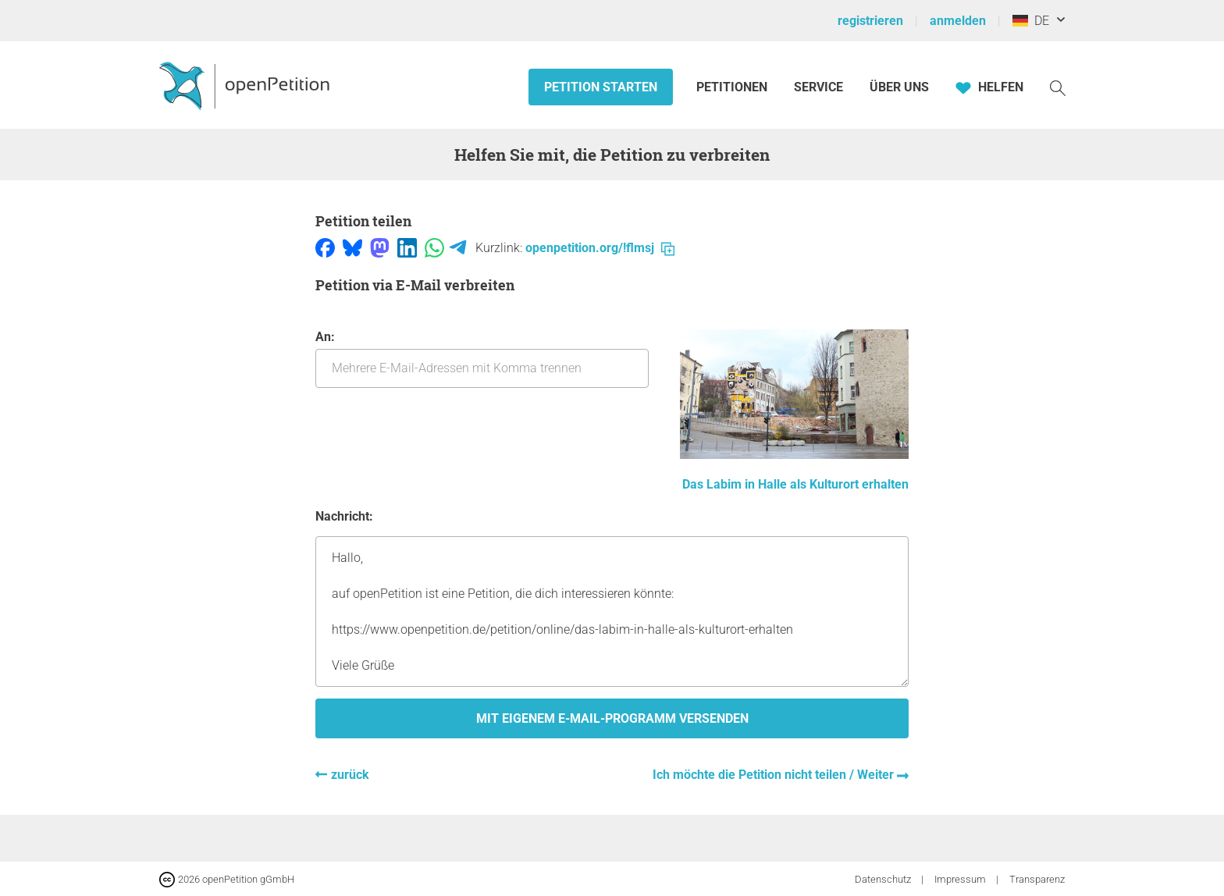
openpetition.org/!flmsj (599, 247)
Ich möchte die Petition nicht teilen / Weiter (775, 774)
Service (818, 87)
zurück (350, 774)
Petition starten (600, 87)
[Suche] (1058, 87)
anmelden (958, 20)
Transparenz (1037, 879)
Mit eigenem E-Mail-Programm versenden (612, 718)
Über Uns (899, 87)
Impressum (961, 879)
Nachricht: (344, 516)
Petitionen (733, 87)
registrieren (870, 20)
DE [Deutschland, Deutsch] (1030, 20)
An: (482, 358)
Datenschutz (884, 879)
